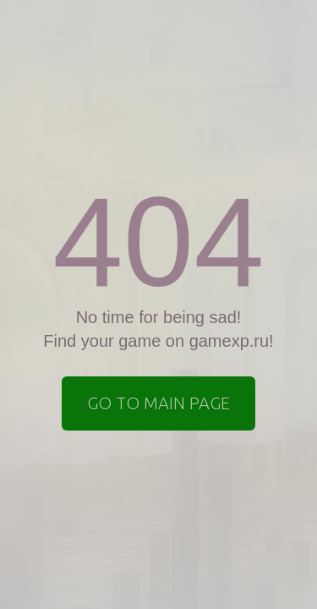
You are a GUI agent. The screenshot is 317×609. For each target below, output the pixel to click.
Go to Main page (158, 403)
